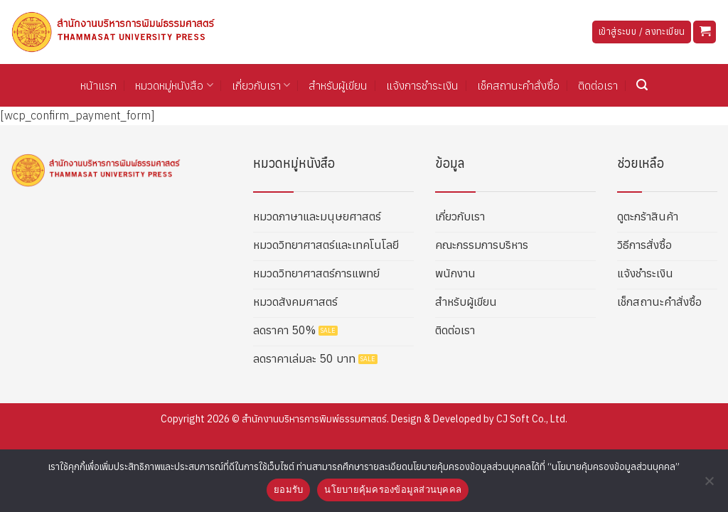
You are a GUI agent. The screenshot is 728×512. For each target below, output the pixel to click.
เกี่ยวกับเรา (261, 85)
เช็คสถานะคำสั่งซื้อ (518, 85)
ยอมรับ (288, 489)
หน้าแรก (98, 85)
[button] (704, 32)
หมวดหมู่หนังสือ (174, 85)
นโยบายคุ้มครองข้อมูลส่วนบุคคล (392, 489)
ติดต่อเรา (598, 85)
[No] (708, 485)
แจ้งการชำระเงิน (422, 85)
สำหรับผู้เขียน (338, 85)
